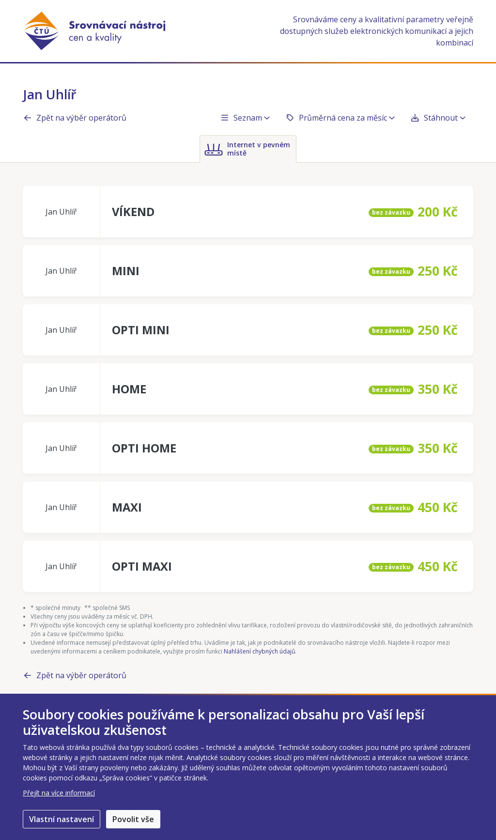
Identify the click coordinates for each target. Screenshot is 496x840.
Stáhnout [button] (437, 117)
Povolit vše (133, 819)
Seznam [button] (245, 117)
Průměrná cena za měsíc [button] (340, 117)
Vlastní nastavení (61, 819)
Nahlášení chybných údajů (259, 651)
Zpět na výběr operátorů (74, 117)
